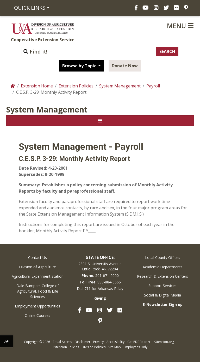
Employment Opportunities (37, 306)
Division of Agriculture (37, 266)
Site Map (114, 347)
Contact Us (37, 257)
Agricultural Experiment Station (38, 276)
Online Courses (37, 315)
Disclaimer (82, 342)
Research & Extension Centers (162, 276)
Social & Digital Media (162, 295)
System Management (120, 86)
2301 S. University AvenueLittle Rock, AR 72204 (100, 266)
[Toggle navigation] (100, 120)
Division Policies (93, 347)
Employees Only (135, 347)
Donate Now (125, 66)
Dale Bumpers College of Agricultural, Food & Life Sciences (37, 291)
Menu (180, 25)
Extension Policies (76, 86)
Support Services (162, 285)
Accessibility (115, 342)
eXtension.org (163, 342)
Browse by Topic (79, 66)
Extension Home (37, 86)
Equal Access (62, 342)
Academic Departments (163, 266)
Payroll (153, 86)
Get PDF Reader (139, 342)
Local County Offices (162, 257)
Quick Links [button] (29, 7)
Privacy (98, 342)
